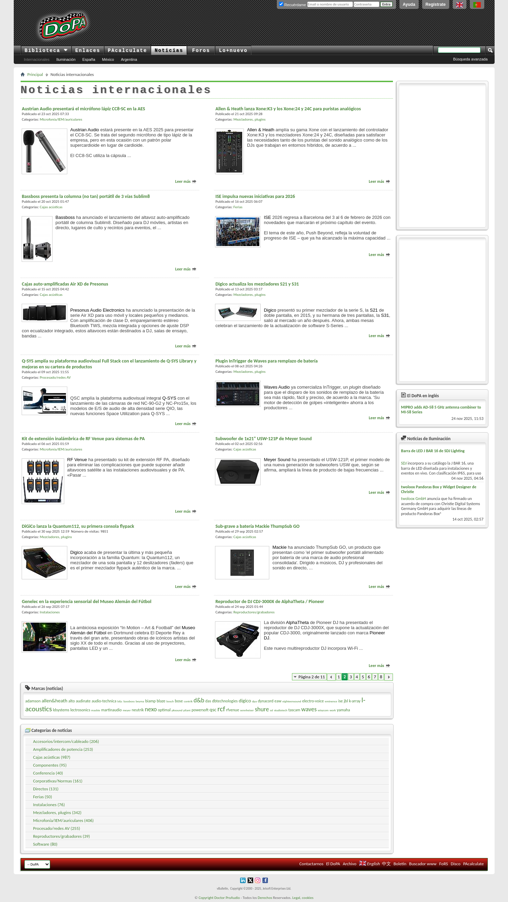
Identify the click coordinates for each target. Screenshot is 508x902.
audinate (83, 701)
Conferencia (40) (48, 773)
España (88, 59)
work (332, 710)
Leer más (186, 181)
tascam (294, 710)
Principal (35, 74)
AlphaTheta (297, 622)
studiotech (280, 710)
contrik (188, 701)
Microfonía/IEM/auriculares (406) (63, 820)
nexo (151, 709)
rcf (221, 708)
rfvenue (232, 710)
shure (262, 709)
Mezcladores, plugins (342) (57, 812)
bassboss (129, 701)
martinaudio (111, 710)
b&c (120, 701)
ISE (267, 217)
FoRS (443, 863)
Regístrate (436, 4)
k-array (355, 701)
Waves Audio (277, 387)
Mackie (279, 547)
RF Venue (77, 459)
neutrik (138, 710)
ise (340, 701)
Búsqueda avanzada (470, 59)
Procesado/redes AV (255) (56, 828)
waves (309, 709)
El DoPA (333, 863)
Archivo (350, 863)
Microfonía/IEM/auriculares (61, 119)
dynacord (265, 701)
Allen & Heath (260, 129)
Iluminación (66, 59)
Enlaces (87, 50)
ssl (271, 710)
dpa (254, 701)
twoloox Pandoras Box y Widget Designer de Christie (438, 489)
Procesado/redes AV (55, 377)
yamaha (343, 710)
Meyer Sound (277, 459)
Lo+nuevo (233, 50)
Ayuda (409, 4)
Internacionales (37, 59)
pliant (187, 710)
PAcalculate (127, 50)
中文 (386, 863)
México (108, 59)
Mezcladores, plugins (250, 119)
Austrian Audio (84, 129)
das (208, 701)
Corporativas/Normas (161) (57, 780)
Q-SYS (169, 398)
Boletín (400, 863)
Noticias (169, 50)
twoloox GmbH (413, 498)
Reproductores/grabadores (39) (61, 836)
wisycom (323, 710)
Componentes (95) (50, 765)
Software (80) (45, 844)
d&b (199, 700)
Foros (201, 50)
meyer (127, 710)
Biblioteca (46, 50)
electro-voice (313, 701)
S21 (374, 310)
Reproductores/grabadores (254, 612)
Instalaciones (50, 612)
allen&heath (54, 701)
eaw (277, 701)
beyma (140, 701)
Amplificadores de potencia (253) (63, 749)
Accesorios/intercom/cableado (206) (66, 741)
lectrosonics (80, 710)
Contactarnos (311, 863)
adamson (33, 701)
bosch (170, 701)
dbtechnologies (225, 701)
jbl (346, 701)
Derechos (265, 897)
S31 (385, 315)
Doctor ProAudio (227, 897)
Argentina (129, 59)
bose (179, 701)
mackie (95, 710)
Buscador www (423, 863)
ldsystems (61, 710)
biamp (150, 701)
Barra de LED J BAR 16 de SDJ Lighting (433, 450)
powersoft (200, 710)
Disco (455, 863)
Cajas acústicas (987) (51, 757)
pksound (177, 710)
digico (245, 701)
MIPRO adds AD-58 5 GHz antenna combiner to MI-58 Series (441, 409)
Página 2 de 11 (311, 676)
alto (71, 701)
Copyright (206, 897)
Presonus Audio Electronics (97, 310)
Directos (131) (45, 788)
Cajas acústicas (51, 207)
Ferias (238, 207)
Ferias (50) (42, 796)
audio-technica (104, 701)
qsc (213, 709)
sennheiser (247, 710)
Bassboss (65, 217)
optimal (164, 710)
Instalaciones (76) (49, 804)
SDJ (404, 463)
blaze (161, 701)
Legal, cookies (303, 897)
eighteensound (291, 701)
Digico (270, 310)
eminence (331, 701)
